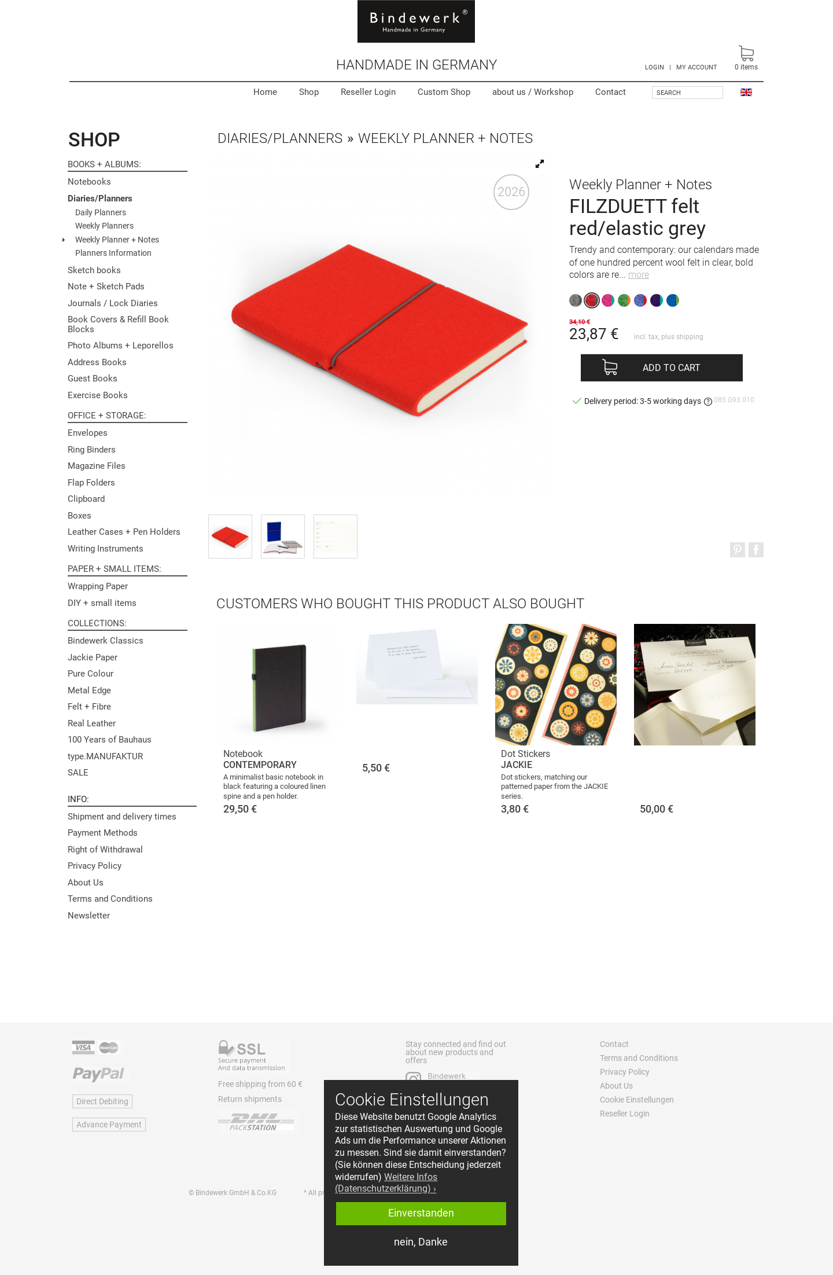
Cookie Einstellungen (637, 1100)
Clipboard (86, 499)
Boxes (79, 515)
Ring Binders (92, 449)
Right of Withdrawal (105, 849)
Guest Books (92, 378)
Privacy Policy (94, 866)
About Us (86, 882)
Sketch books (94, 270)
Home (265, 92)
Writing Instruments (105, 548)
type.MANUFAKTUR (105, 756)
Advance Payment (109, 1124)
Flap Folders (91, 482)
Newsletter (89, 915)
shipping (689, 337)
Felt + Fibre (89, 706)
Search (669, 93)
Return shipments (250, 1099)
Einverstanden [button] (421, 1213)
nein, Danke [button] (421, 1242)
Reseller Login (368, 92)
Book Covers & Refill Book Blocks (118, 324)
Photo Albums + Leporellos (121, 345)
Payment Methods (103, 833)
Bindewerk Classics (105, 640)
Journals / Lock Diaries (113, 303)
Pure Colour (90, 673)
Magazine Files (97, 466)
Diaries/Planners (100, 198)
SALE (78, 772)
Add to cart (672, 367)
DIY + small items (102, 603)
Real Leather (92, 723)
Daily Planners (100, 212)
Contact (610, 92)
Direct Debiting (102, 1101)
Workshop (532, 92)
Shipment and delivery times (122, 816)
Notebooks (89, 182)
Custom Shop (444, 92)
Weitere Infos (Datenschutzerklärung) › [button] (386, 1183)
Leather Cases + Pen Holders (124, 532)
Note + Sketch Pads (106, 286)
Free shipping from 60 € (260, 1084)
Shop (309, 92)
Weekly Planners (104, 225)
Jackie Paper (92, 657)
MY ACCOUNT (696, 67)
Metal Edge (89, 690)
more (638, 274)
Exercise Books (98, 395)
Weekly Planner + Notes (117, 239)
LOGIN (654, 67)
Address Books (97, 362)
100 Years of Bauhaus (110, 739)
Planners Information (113, 253)
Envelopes (88, 433)
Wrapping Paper (98, 586)
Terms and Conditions (110, 899)
